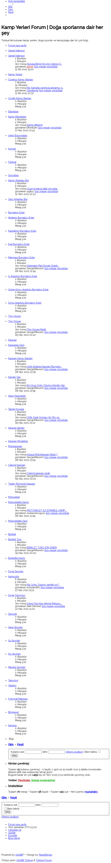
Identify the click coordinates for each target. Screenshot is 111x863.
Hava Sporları (15, 627)
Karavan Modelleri (18, 441)
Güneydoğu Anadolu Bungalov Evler (28, 289)
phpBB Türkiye (25, 860)
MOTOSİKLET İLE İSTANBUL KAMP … (47, 510)
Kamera (12, 725)
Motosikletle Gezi (17, 521)
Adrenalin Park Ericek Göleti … (43, 265)
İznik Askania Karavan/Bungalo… (44, 366)
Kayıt (20, 744)
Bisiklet (12, 534)
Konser (12, 148)
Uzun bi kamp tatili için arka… (42, 188)
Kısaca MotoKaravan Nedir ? (42, 454)
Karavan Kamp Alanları (20, 358)
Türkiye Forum (44, 860)
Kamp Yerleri (15, 74)
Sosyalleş (13, 175)
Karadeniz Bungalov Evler (22, 231)
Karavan (12, 340)
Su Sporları (14, 640)
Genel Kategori (16, 50)
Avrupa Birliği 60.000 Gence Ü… (44, 64)
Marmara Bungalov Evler (21, 257)
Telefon (12, 685)
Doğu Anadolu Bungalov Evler (24, 302)
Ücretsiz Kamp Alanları (20, 79)
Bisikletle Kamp (16, 558)
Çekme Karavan (16, 465)
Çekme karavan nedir (38, 473)
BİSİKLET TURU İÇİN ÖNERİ (42, 547)
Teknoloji (13, 680)
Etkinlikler (13, 111)
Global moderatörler (43, 780)
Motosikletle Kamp (18, 502)
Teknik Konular (16, 409)
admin (30, 66)
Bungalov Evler (16, 212)
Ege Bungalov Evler (19, 244)
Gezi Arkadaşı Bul (17, 199)
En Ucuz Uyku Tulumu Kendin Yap (46, 385)
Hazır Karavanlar (17, 396)
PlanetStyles (45, 854)
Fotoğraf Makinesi (18, 699)
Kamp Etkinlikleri (17, 116)
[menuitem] (10, 6)
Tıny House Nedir (36, 329)
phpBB (19, 854)
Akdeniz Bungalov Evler (21, 217)
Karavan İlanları (16, 428)
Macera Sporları (16, 667)
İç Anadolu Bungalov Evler (22, 276)
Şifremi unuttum (74, 752)
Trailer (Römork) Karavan (21, 483)
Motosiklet (14, 497)
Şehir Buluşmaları (17, 135)
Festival (12, 162)
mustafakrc (91, 791)
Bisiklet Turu (14, 539)
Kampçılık (13, 576)
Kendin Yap (14, 377)
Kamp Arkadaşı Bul (18, 180)
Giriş (10, 744)
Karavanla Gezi (16, 345)
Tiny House (14, 316)
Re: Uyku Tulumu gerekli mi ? (43, 584)
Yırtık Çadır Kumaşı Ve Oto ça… (43, 417)
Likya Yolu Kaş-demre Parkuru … (44, 603)
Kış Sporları (14, 654)
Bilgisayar (13, 712)
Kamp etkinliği (35, 125)
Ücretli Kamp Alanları (19, 98)
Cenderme (32, 90)
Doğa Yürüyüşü (16, 595)
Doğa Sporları (15, 571)
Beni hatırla (92, 752)
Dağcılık (12, 614)
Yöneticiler (24, 780)
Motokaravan (15, 446)
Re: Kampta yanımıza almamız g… (45, 87)
